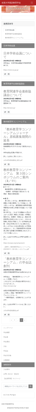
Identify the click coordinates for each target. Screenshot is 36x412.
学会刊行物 (7, 355)
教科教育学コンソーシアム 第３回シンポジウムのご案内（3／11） (17, 175)
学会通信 (6, 342)
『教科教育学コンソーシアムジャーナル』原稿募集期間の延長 (17, 134)
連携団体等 (7, 365)
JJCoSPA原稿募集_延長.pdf (12, 160)
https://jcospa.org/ (9, 286)
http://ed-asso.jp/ (9, 108)
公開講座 (6, 360)
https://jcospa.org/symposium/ (14, 243)
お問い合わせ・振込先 (11, 374)
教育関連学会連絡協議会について (17, 93)
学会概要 (6, 332)
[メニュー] (31, 3)
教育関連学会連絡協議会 (13, 34)
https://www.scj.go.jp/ (11, 70)
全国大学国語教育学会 (11, 3)
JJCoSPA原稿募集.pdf (11, 310)
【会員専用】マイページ (11, 378)
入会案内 (6, 369)
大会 (5, 346)
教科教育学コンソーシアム (14, 38)
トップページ (8, 328)
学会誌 (5, 351)
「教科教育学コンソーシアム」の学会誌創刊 (17, 262)
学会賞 (5, 337)
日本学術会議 (9, 30)
